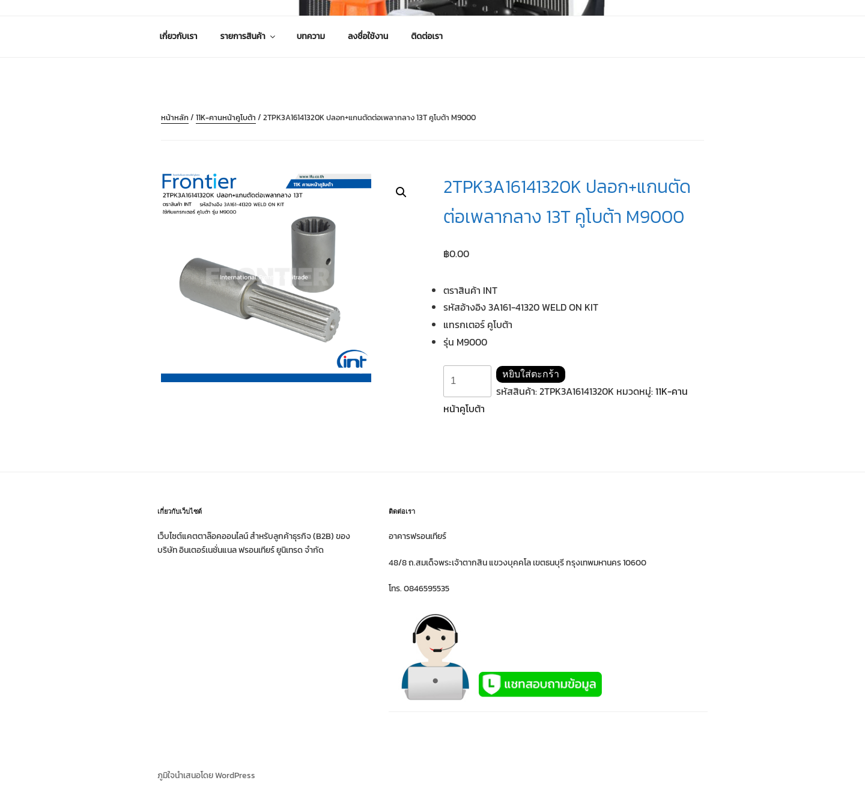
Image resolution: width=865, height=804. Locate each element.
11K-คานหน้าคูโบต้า (226, 117)
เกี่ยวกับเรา (179, 36)
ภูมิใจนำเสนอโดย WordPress (206, 775)
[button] (401, 192)
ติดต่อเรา (427, 36)
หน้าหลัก (175, 117)
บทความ (311, 36)
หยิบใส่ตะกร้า (530, 374)
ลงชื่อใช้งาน (368, 36)
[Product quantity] (467, 381)
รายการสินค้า (248, 36)
